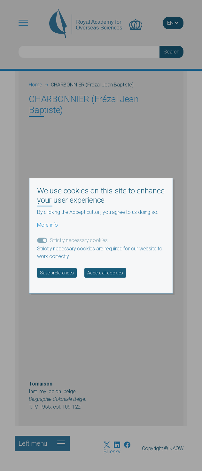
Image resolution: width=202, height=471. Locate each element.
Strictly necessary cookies (79, 240)
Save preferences (57, 272)
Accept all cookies (105, 272)
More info (47, 225)
